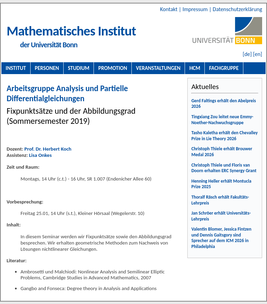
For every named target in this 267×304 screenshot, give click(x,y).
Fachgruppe (223, 68)
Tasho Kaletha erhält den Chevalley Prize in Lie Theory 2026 (224, 136)
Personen (47, 68)
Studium (78, 68)
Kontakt (169, 9)
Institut (16, 68)
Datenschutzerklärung (237, 9)
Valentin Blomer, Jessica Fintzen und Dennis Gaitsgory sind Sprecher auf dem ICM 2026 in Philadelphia (221, 237)
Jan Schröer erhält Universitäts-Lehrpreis (221, 216)
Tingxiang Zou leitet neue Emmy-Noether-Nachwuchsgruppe (222, 120)
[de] (247, 54)
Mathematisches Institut (71, 31)
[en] (257, 54)
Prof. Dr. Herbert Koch (47, 149)
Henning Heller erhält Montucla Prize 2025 (221, 184)
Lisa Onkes (40, 155)
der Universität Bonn (49, 44)
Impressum (196, 9)
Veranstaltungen (158, 68)
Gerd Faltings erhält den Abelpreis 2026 (223, 104)
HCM (194, 68)
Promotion (112, 68)
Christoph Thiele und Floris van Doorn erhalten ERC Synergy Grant (223, 168)
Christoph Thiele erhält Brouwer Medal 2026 (221, 152)
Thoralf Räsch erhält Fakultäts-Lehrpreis (220, 200)
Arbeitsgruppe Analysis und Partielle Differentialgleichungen (67, 93)
